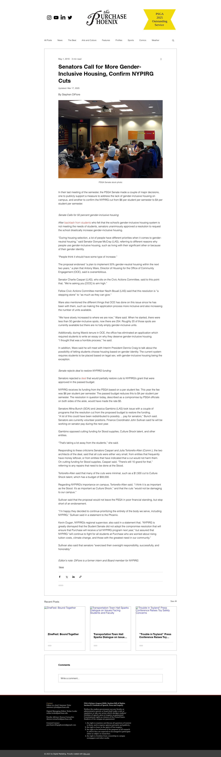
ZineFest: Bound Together (63, 634)
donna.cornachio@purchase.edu (59, 719)
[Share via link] (80, 576)
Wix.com (86, 754)
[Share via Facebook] (59, 576)
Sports (131, 40)
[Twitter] (70, 18)
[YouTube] (56, 18)
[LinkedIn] (63, 18)
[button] (173, 40)
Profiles (119, 40)
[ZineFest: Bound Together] (64, 618)
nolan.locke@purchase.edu (57, 713)
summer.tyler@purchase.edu (58, 707)
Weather (155, 40)
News (60, 40)
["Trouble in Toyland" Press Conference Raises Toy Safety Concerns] (156, 618)
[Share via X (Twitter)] (66, 576)
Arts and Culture (89, 40)
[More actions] (161, 59)
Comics (142, 40)
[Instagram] (49, 18)
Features (106, 40)
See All (174, 601)
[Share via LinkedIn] (73, 576)
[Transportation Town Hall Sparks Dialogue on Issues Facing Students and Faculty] (110, 618)
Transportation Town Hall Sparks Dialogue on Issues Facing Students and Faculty (110, 636)
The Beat (72, 40)
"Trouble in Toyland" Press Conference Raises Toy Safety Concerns (155, 636)
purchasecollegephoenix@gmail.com (61, 725)
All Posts (48, 40)
